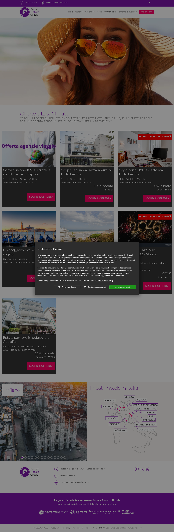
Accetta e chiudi (122, 287)
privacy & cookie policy (104, 281)
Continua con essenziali (95, 287)
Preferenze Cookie (67, 287)
